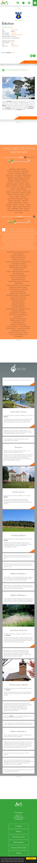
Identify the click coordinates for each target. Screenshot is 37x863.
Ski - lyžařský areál (5, 233)
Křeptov (27, 185)
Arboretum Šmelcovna (18, 297)
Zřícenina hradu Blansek (18, 325)
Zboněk (26, 208)
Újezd (14, 206)
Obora (10, 195)
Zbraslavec (11, 210)
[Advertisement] (18, 134)
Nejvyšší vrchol (21, 244)
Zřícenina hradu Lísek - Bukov (18, 332)
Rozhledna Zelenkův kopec (18, 287)
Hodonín (25, 181)
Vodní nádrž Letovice (18, 277)
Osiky (27, 195)
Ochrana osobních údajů (18, 848)
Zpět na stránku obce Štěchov (29, 118)
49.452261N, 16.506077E (17, 34)
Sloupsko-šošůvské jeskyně (18, 319)
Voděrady (15, 208)
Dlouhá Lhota (26, 175)
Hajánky (10, 179)
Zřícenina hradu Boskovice (18, 275)
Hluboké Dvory (23, 179)
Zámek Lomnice (26, 262)
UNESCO (32, 229)
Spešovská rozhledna (18, 264)
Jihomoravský (14, 29)
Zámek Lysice (11, 252)
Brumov (11, 173)
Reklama (18, 831)
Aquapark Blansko (12, 295)
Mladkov (23, 193)
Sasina (10, 201)
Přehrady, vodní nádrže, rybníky (28, 233)
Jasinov (22, 183)
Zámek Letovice (18, 270)
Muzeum (11, 248)
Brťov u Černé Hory (14, 171)
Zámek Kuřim (18, 317)
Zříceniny (10, 240)
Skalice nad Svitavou (15, 203)
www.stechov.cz (15, 46)
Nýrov (29, 193)
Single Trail (4, 248)
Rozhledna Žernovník (18, 258)
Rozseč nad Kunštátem (15, 199)
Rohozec (23, 197)
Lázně (13, 244)
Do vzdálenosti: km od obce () (16, 216)
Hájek (16, 179)
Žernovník (19, 210)
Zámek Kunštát (18, 254)
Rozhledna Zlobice (18, 301)
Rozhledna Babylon (23, 252)
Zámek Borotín (11, 328)
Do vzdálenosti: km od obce (13, 157)
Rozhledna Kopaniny (18, 291)
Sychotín (15, 205)
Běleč (19, 169)
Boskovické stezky (13, 285)
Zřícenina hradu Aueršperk (18, 315)
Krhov (8, 187)
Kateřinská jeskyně (18, 323)
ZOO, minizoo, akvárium (13, 229)
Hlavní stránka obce (31, 62)
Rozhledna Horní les (18, 330)
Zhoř (16, 212)
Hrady (31, 237)
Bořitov (24, 169)
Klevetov (15, 185)
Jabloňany (10, 183)
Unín (8, 208)
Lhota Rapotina (21, 189)
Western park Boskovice (18, 293)
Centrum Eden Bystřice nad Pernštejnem (18, 335)
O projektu (18, 826)
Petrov (12, 197)
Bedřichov (13, 169)
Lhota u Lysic (10, 191)
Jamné (17, 183)
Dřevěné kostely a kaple (22, 240)
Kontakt (18, 853)
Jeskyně (7, 244)
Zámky (4, 240)
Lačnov (13, 52)
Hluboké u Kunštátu (14, 181)
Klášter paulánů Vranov (18, 321)
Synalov (21, 205)
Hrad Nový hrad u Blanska (18, 313)
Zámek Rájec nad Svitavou (18, 268)
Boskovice (13, 33)
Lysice (29, 191)
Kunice (22, 187)
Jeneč (27, 183)
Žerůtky (26, 210)
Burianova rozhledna (12, 262)
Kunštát (28, 187)
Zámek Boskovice (18, 273)
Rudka (26, 199)
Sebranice (17, 201)
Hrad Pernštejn (25, 285)
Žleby (20, 212)
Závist (21, 208)
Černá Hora (9, 175)
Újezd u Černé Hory (24, 206)
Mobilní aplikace (18, 842)
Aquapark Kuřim (24, 309)
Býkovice (24, 173)
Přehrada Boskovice (18, 307)
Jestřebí (8, 185)
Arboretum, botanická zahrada (11, 237)
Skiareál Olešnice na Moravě (18, 289)
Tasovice (28, 205)
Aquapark (24, 229)
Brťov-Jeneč (25, 171)
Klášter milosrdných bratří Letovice (18, 272)
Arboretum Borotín (23, 328)
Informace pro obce (18, 837)
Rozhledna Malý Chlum (18, 256)
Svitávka (8, 205)
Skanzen (15, 233)
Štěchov (8, 23)
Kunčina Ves (15, 187)
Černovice (18, 175)
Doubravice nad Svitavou (15, 177)
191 (12, 42)
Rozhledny (24, 237)
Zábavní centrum (21, 248)
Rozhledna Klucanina (18, 279)
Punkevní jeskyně (12, 327)
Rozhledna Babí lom (18, 311)
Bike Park (29, 244)
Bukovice (18, 173)
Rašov (17, 197)
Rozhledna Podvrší (12, 309)
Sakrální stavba (32, 248)
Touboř (9, 206)
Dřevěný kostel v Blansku (18, 299)
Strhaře (25, 203)
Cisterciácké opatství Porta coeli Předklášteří (18, 282)
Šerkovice (25, 201)
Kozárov (21, 185)
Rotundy (32, 240)
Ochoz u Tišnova (19, 195)
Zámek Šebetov (24, 327)
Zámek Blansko (25, 295)
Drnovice (27, 177)
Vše (4, 229)
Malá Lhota (15, 193)
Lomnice (18, 191)
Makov (9, 193)
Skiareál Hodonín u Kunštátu (18, 266)
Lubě (24, 191)
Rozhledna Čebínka (18, 303)
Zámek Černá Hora (18, 260)
